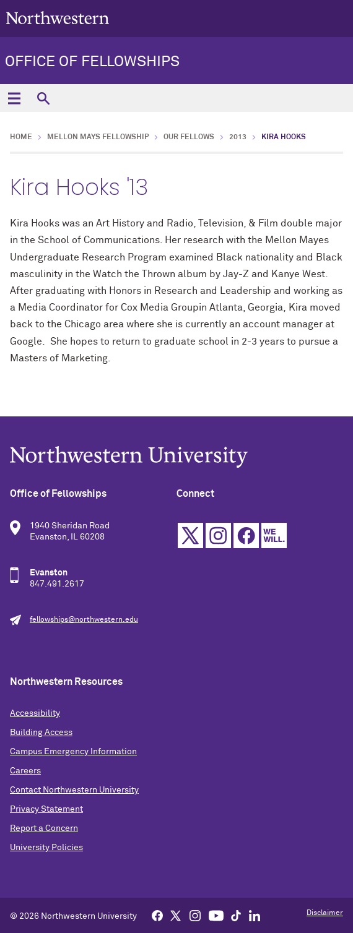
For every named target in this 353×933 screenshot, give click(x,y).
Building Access (41, 732)
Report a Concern (44, 828)
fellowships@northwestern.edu (84, 620)
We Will (274, 535)
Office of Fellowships (92, 61)
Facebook (246, 535)
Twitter (190, 535)
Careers (25, 771)
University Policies (46, 847)
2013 (237, 137)
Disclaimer (325, 913)
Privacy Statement (46, 809)
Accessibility (35, 713)
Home (21, 137)
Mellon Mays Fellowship (98, 137)
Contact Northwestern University (74, 790)
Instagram (218, 535)
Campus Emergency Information (73, 751)
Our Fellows (188, 137)
